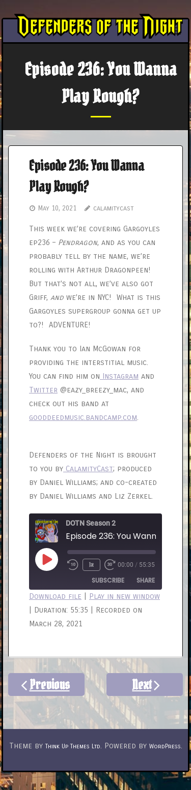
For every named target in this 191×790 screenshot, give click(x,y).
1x (91, 564)
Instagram (119, 376)
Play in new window (124, 596)
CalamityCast (88, 468)
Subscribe (108, 580)
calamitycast (113, 208)
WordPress (165, 746)
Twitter (43, 389)
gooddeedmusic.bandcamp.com (83, 417)
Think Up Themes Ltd (72, 746)
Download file (55, 596)
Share (146, 580)
